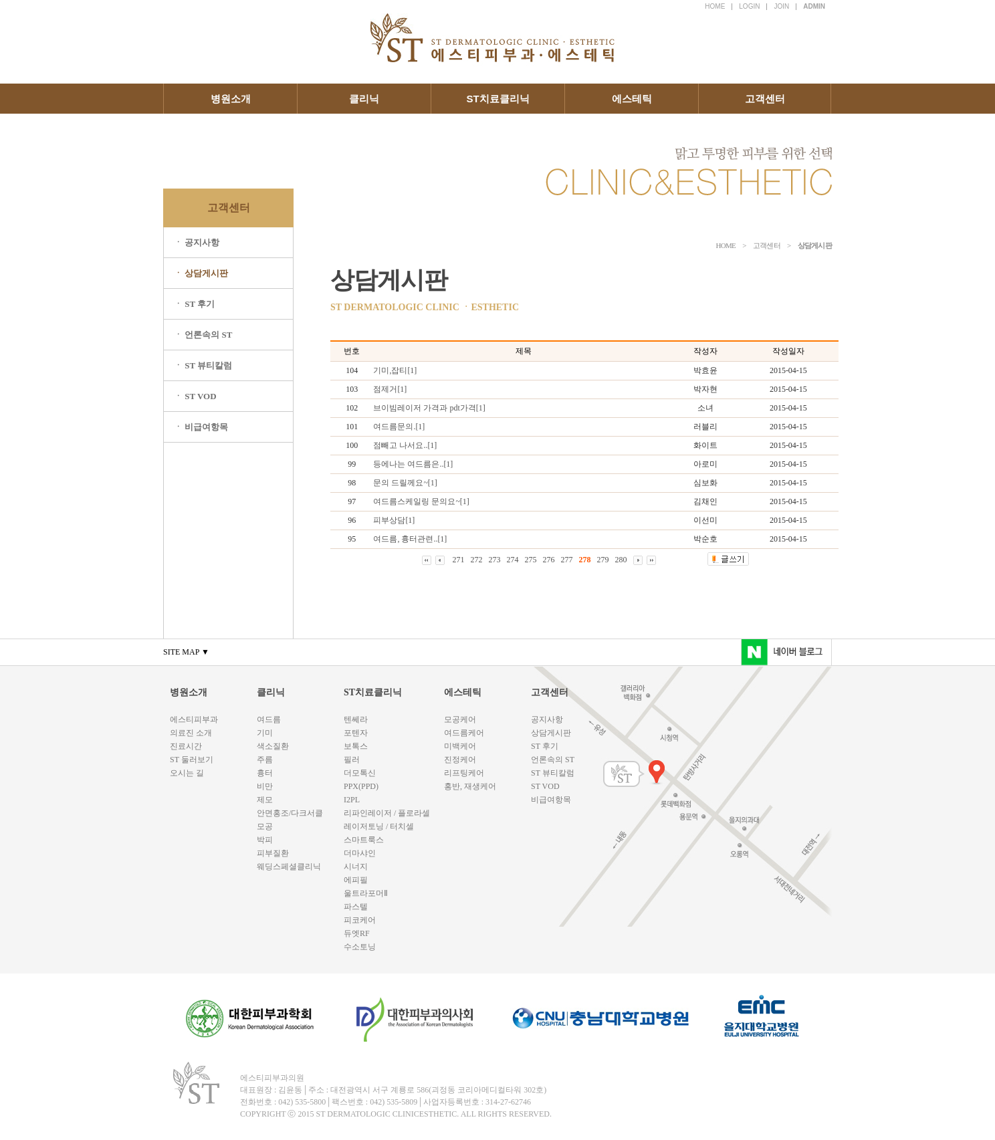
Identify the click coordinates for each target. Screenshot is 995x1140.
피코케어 (360, 920)
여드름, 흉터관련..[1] (410, 539)
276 (549, 559)
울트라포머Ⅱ (366, 893)
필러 (352, 759)
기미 (265, 732)
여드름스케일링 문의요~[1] (421, 501)
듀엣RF (357, 933)
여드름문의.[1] (399, 426)
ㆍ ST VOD (195, 396)
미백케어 (460, 746)
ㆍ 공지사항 (196, 242)
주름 (265, 759)
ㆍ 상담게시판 (201, 273)
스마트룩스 (364, 839)
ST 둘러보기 (191, 759)
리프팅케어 (464, 773)
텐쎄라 (356, 719)
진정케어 (460, 759)
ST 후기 (544, 746)
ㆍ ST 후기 (194, 304)
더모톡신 (360, 773)
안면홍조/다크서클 (290, 813)
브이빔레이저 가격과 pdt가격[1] (429, 408)
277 (567, 559)
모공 (265, 826)
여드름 (269, 719)
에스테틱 (632, 98)
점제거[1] (390, 389)
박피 (265, 839)
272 (477, 559)
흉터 (265, 773)
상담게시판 (551, 732)
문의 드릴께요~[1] (405, 482)
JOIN (781, 6)
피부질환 (273, 853)
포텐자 (356, 732)
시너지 (356, 866)
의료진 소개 (191, 732)
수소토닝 (360, 946)
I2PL (352, 799)
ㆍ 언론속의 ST (203, 335)
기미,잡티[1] (395, 370)
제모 (265, 799)
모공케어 (460, 719)
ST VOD (545, 786)
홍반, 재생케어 (470, 786)
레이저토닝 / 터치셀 (379, 826)
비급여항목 (551, 799)
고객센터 (765, 98)
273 (495, 559)
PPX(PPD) (361, 786)
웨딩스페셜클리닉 (289, 866)
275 (531, 559)
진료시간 (186, 746)
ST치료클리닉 (497, 98)
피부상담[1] (394, 520)
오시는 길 (187, 773)
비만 (265, 786)
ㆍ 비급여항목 (201, 427)
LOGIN (749, 6)
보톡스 (356, 746)
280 (621, 559)
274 (513, 559)
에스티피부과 (194, 719)
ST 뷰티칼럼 (552, 773)
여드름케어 (464, 732)
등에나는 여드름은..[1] (413, 464)
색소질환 (273, 746)
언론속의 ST (552, 759)
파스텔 (356, 906)
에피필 (356, 880)
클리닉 (364, 98)
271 (459, 559)
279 (603, 559)
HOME (715, 6)
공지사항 (547, 719)
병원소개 (231, 98)
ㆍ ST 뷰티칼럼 (203, 365)
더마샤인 (360, 853)
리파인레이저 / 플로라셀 (387, 813)
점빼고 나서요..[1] (405, 445)
